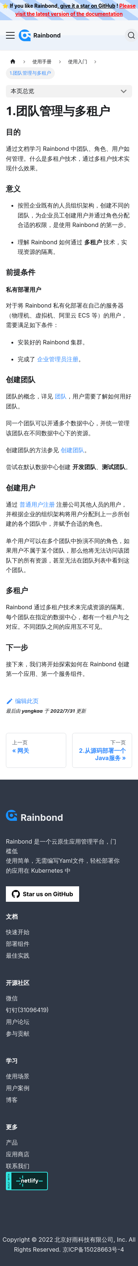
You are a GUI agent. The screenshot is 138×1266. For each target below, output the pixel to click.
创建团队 (72, 450)
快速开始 (17, 932)
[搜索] (131, 35)
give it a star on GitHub (87, 6)
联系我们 (17, 1166)
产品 (12, 1142)
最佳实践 (17, 955)
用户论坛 (17, 1021)
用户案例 (17, 1088)
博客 (12, 1099)
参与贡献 (17, 1033)
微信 (12, 998)
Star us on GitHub (42, 894)
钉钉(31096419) (27, 1010)
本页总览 (22, 91)
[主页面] (13, 61)
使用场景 (17, 1076)
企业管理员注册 (57, 359)
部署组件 (17, 943)
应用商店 (17, 1154)
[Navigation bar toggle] (10, 35)
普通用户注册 (37, 504)
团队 (61, 396)
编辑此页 (22, 701)
